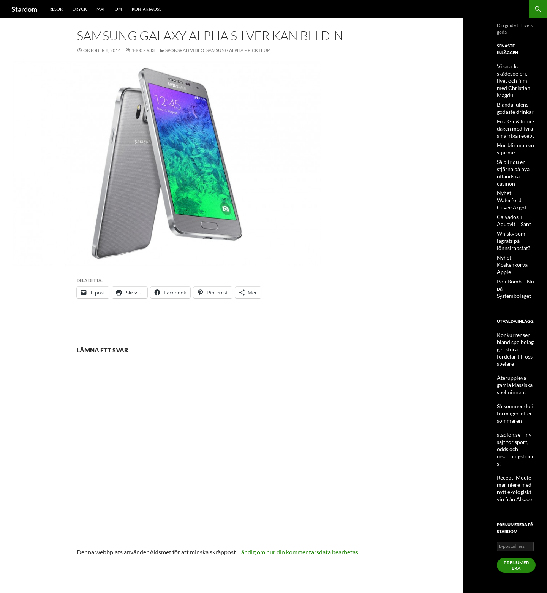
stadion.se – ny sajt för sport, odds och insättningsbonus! (515, 378)
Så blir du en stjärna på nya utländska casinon (516, 157)
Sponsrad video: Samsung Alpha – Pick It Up (217, 50)
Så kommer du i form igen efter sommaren (512, 350)
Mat (100, 8)
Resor (56, 8)
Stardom (24, 9)
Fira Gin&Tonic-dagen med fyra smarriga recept (512, 118)
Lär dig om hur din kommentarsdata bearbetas (298, 551)
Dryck (80, 8)
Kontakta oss (146, 8)
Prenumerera (516, 485)
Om (118, 8)
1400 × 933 (143, 50)
